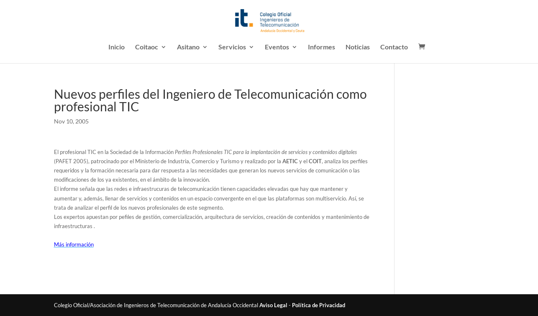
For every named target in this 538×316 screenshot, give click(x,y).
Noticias (358, 47)
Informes (321, 47)
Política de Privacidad (318, 305)
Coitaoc (146, 47)
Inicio (116, 47)
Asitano (188, 47)
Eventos (277, 47)
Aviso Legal (273, 305)
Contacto (394, 47)
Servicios (232, 47)
